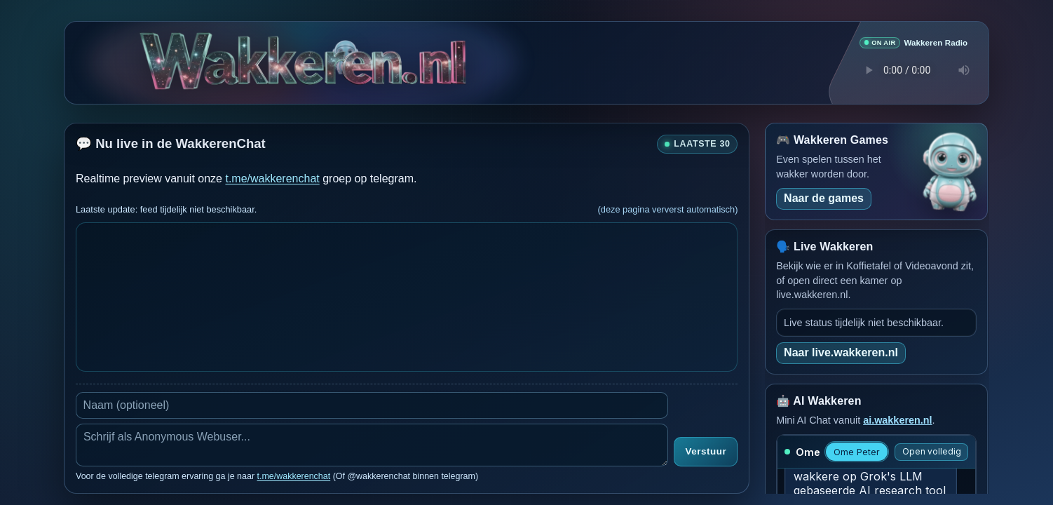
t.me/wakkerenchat (272, 178)
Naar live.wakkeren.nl (841, 352)
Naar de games (824, 197)
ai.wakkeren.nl (897, 419)
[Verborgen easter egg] (345, 48)
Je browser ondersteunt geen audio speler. (913, 69)
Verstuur (705, 451)
